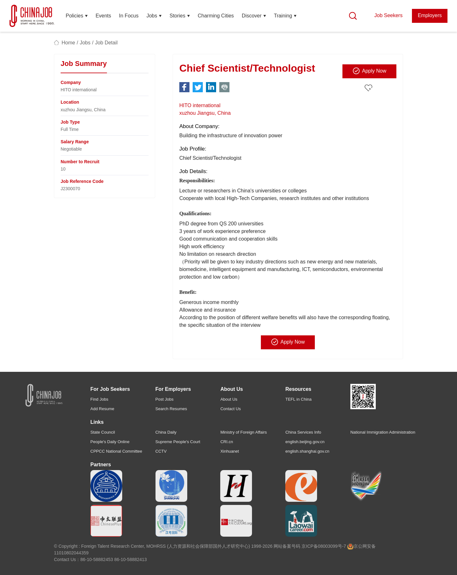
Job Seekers (388, 15)
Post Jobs (165, 399)
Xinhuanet (229, 451)
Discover (252, 15)
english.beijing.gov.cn (304, 441)
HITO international (200, 105)
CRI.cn (226, 441)
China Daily (166, 432)
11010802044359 (71, 552)
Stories (177, 15)
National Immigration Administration (382, 432)
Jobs (151, 15)
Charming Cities (216, 15)
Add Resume (102, 408)
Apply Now (369, 70)
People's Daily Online (109, 441)
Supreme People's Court (178, 441)
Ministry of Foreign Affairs (243, 432)
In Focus (128, 15)
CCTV (161, 451)
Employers (430, 15)
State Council (102, 432)
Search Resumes (171, 408)
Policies (74, 15)
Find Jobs (99, 399)
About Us (228, 399)
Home (68, 42)
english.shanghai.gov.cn (307, 451)
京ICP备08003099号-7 (323, 546)
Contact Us (230, 408)
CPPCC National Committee (116, 451)
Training (283, 15)
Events (103, 15)
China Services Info (303, 432)
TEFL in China (298, 399)
